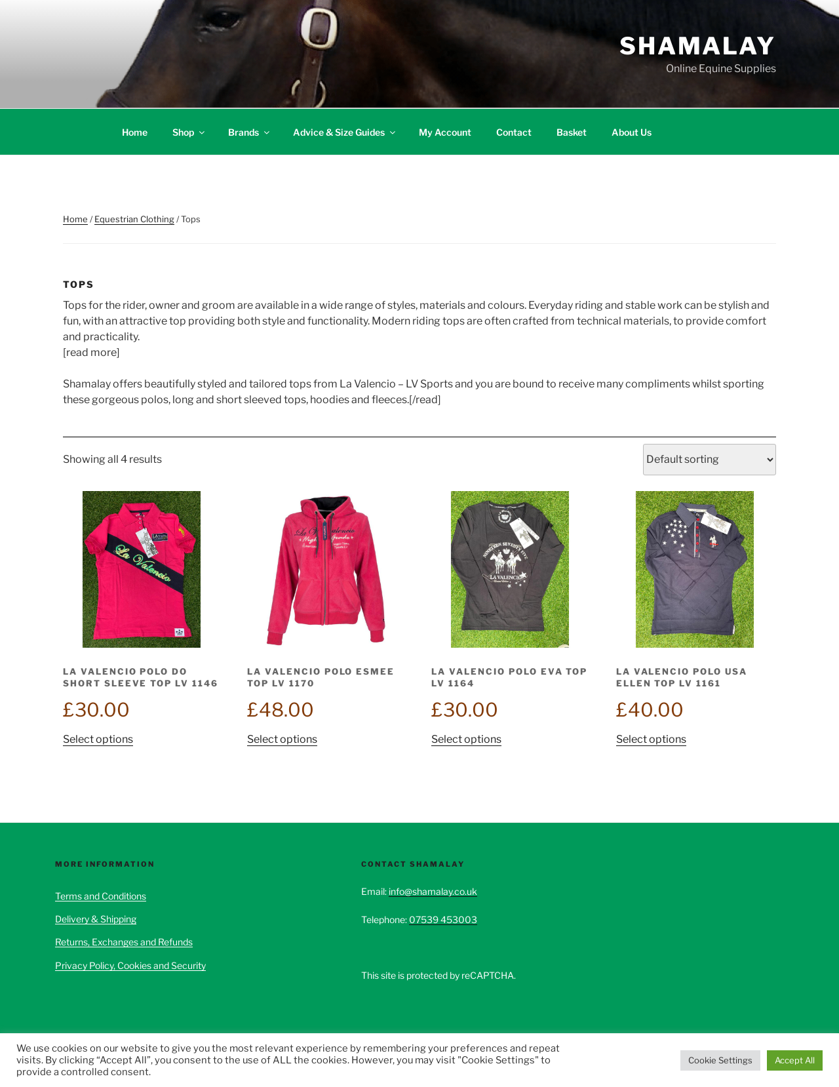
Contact (514, 132)
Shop (189, 132)
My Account (445, 132)
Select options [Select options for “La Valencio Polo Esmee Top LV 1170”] (282, 739)
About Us (632, 132)
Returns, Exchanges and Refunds (124, 941)
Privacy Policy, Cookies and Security (130, 965)
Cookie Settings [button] (720, 1060)
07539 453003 (443, 919)
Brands (249, 132)
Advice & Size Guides (345, 132)
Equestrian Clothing (134, 219)
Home (134, 132)
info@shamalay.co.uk (433, 891)
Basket (571, 132)
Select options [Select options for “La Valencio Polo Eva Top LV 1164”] (466, 739)
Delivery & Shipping (95, 918)
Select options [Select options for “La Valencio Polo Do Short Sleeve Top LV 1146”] (98, 739)
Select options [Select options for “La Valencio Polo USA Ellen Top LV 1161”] (651, 739)
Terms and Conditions (100, 895)
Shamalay (697, 45)
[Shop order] (709, 459)
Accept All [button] (795, 1060)
